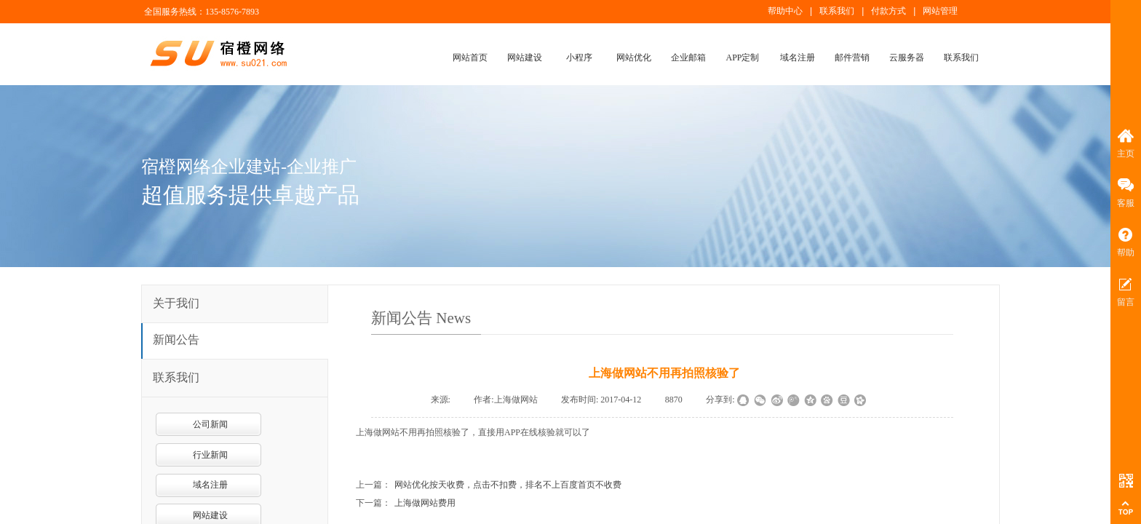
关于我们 (176, 303)
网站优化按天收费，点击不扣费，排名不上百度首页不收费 (507, 485)
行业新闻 (210, 455)
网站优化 (633, 57)
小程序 (579, 57)
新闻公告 (176, 339)
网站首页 (470, 57)
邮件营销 (852, 57)
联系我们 (961, 57)
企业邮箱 (688, 57)
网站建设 (524, 57)
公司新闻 (210, 424)
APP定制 (742, 57)
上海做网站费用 (425, 503)
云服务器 (906, 57)
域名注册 (797, 57)
